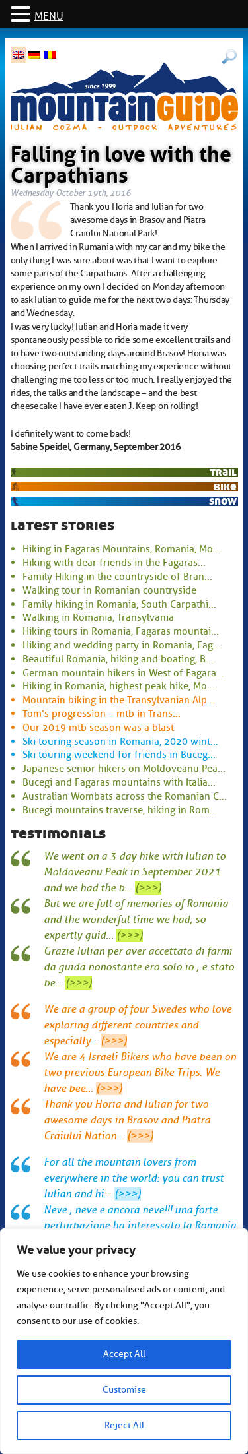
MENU (48, 16)
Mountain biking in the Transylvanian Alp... (118, 700)
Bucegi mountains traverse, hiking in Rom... (120, 810)
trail (223, 472)
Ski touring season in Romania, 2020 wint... (120, 741)
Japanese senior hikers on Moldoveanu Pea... (124, 768)
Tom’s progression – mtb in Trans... (101, 713)
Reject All (124, 1425)
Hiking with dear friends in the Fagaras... (114, 562)
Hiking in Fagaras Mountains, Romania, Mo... (121, 548)
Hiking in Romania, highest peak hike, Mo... (118, 686)
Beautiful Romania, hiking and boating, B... (118, 659)
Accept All (124, 1354)
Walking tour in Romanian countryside (109, 590)
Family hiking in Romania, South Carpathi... (119, 604)
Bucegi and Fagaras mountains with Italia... (119, 782)
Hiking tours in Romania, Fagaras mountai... (120, 631)
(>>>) (148, 888)
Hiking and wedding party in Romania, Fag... (121, 645)
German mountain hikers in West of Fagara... (123, 673)
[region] (124, 1341)
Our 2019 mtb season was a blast (98, 727)
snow (223, 501)
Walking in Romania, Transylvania (98, 617)
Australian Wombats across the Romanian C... (124, 796)
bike (225, 486)
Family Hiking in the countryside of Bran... (117, 576)
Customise (124, 1389)
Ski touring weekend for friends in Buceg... (119, 754)
